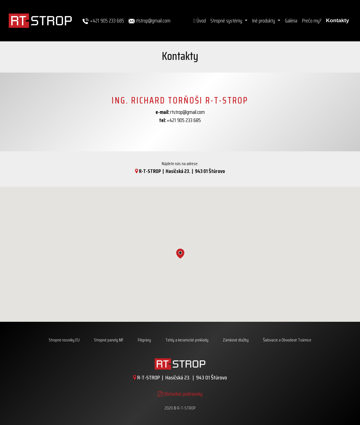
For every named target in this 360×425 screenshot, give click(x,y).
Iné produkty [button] (264, 20)
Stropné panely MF (108, 339)
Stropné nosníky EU (64, 339)
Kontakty (337, 20)
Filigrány (144, 339)
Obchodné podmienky (180, 394)
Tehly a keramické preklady (186, 339)
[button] (180, 254)
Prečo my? (311, 20)
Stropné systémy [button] (226, 20)
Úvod (200, 20)
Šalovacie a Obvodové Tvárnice (287, 339)
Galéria (291, 20)
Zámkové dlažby (236, 339)
